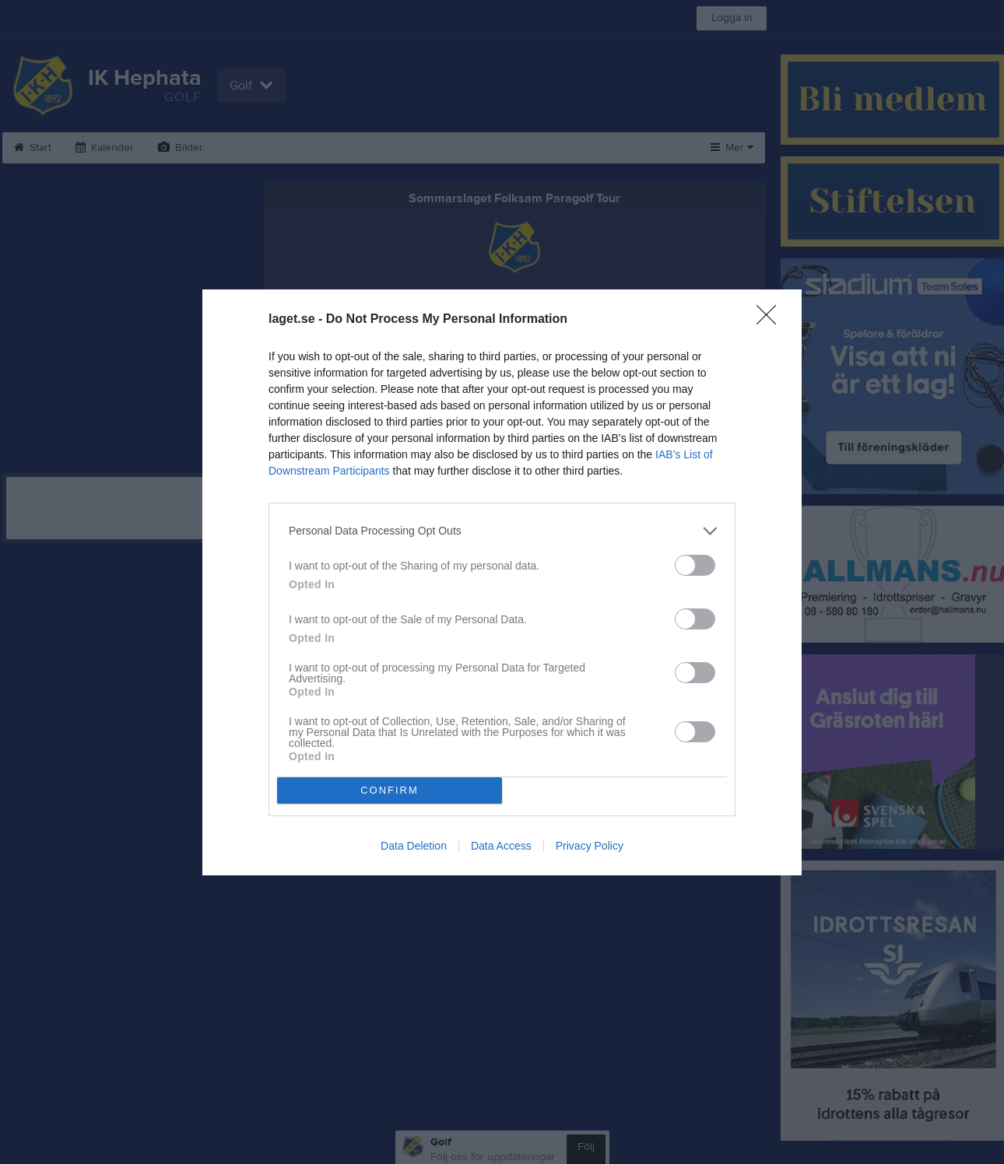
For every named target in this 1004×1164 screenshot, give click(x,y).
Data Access (501, 846)
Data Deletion (414, 846)
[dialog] (502, 582)
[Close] (771, 320)
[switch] (695, 565)
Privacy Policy (589, 846)
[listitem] (502, 531)
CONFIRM (389, 790)
